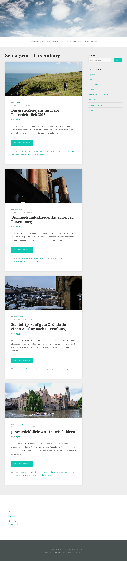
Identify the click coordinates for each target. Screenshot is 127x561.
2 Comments (17, 102)
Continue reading (20, 144)
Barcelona (38, 151)
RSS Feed (71, 552)
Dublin (63, 151)
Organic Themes (61, 552)
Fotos (73, 472)
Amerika (91, 80)
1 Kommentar (17, 209)
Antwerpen (45, 472)
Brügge (57, 151)
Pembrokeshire (16, 154)
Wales (42, 154)
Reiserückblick (27, 154)
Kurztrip (27, 261)
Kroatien (34, 475)
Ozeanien (92, 100)
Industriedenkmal (17, 261)
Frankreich (15, 475)
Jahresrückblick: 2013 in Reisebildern (43, 432)
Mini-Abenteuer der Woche (86, 42)
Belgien (45, 151)
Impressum (13, 516)
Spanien (36, 154)
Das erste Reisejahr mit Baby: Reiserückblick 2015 (35, 112)
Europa (23, 258)
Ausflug (44, 369)
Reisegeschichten (50, 42)
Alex (18, 119)
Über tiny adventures (13, 522)
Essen (50, 369)
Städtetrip (72, 369)
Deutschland (93, 85)
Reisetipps (66, 42)
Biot (56, 472)
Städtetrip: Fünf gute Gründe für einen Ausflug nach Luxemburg (39, 326)
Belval (57, 258)
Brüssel (67, 472)
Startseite (34, 42)
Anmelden (79, 552)
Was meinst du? (18, 317)
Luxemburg (70, 151)
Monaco (49, 475)
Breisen (51, 151)
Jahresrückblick (24, 475)
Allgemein (24, 151)
